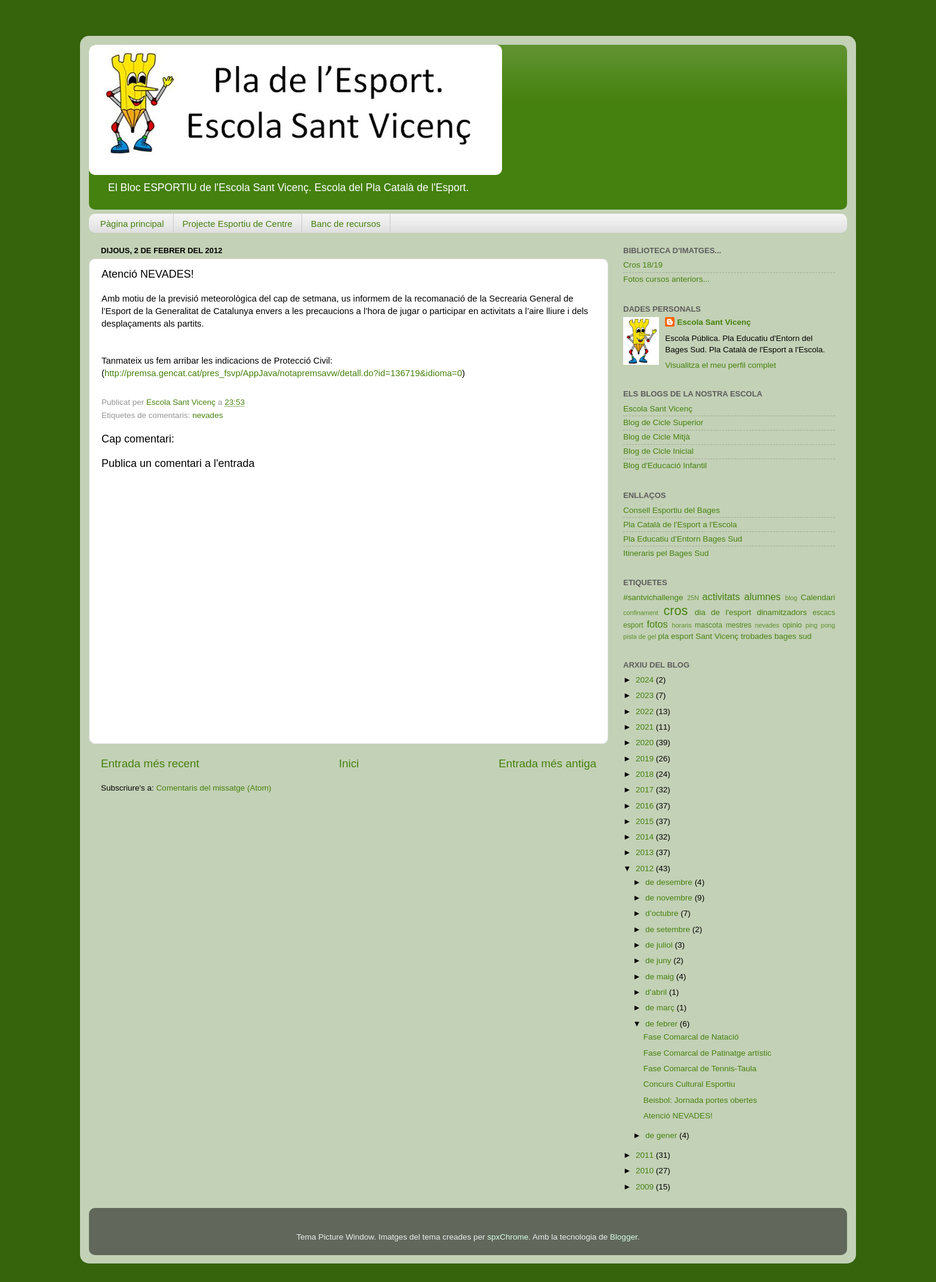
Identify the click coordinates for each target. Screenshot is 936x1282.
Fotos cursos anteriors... (666, 279)
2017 (646, 789)
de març (661, 1007)
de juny (659, 960)
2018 (646, 774)
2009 (646, 1186)
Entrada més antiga (547, 763)
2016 (646, 805)
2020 (646, 742)
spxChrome (507, 1236)
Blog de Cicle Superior (663, 422)
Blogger (624, 1236)
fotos (657, 624)
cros (675, 610)
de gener (662, 1135)
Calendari (817, 597)
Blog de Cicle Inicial (658, 451)
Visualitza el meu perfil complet (720, 365)
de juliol (660, 944)
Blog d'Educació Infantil (665, 465)
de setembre (668, 929)
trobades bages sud (776, 636)
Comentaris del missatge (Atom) (214, 787)
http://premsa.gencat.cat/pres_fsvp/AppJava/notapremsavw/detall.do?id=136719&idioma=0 (283, 373)
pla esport (675, 636)
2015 (646, 821)
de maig (660, 976)
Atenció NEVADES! (678, 1115)
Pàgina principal (132, 224)
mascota (708, 625)
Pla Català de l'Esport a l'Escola (680, 524)
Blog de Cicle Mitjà (656, 436)
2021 (646, 727)
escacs (823, 612)
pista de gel (639, 636)
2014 (646, 836)
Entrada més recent (150, 763)
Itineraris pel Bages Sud (666, 553)
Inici (349, 763)
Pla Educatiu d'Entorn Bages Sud (682, 538)
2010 (646, 1170)
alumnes (762, 596)
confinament (640, 612)
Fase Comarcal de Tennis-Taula (700, 1068)
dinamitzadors (782, 612)
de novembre (670, 897)
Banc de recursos (346, 224)
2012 (646, 868)
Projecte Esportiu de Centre (237, 224)
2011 (646, 1155)
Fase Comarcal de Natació (691, 1036)
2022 (646, 711)
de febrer (662, 1023)
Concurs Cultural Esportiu (689, 1084)
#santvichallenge (653, 597)
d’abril (657, 992)
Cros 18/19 (643, 264)
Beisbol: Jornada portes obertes (701, 1100)
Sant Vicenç (716, 636)
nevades (207, 415)
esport (633, 625)
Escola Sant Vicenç (714, 322)
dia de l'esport (723, 612)
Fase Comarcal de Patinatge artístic (708, 1053)
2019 (646, 758)
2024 (646, 679)
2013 (646, 852)
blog (791, 597)
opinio (792, 625)
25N (693, 597)
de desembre (670, 882)
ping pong (820, 625)
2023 (646, 695)
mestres (739, 625)
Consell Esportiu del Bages (671, 510)
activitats (721, 596)
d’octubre (663, 913)
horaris (682, 625)
